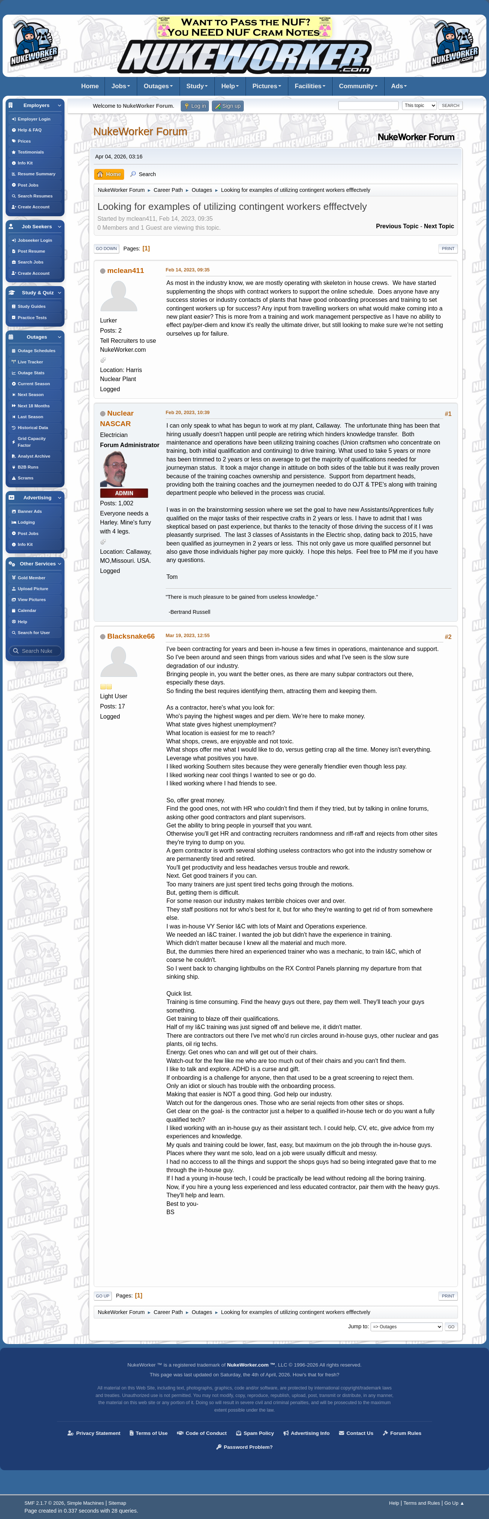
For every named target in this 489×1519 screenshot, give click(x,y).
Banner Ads (26, 511)
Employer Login (31, 119)
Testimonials (27, 152)
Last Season (27, 416)
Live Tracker (27, 362)
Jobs (118, 86)
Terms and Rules (422, 1503)
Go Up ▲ (454, 1503)
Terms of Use (149, 1433)
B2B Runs (25, 467)
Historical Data (29, 427)
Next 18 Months (30, 406)
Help (228, 86)
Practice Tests (29, 317)
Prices (21, 141)
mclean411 (125, 270)
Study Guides (28, 306)
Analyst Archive (31, 456)
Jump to (357, 1326)
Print (448, 248)
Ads (397, 86)
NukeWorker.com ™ (251, 1365)
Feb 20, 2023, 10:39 (188, 412)
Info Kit (22, 163)
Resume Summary (33, 174)
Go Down (106, 248)
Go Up (103, 1296)
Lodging (23, 522)
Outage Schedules (33, 350)
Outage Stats (28, 373)
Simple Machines (85, 1503)
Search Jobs (27, 262)
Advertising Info (307, 1433)
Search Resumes (32, 196)
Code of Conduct (202, 1433)
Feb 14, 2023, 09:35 (188, 270)
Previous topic (397, 226)
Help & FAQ (26, 130)
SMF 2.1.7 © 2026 (44, 1503)
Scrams (22, 478)
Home (90, 86)
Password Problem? (244, 1447)
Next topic (439, 226)
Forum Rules (402, 1433)
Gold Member (28, 578)
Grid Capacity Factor (28, 441)
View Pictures (28, 599)
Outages (156, 86)
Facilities (308, 86)
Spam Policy (255, 1433)
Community (356, 86)
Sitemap (117, 1503)
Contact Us (356, 1433)
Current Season (30, 383)
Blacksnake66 (131, 636)
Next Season (27, 394)
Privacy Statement (94, 1433)
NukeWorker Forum (140, 131)
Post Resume (28, 251)
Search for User (30, 632)
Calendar (23, 610)
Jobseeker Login (31, 240)
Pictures (264, 86)
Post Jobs (25, 185)
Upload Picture (29, 588)
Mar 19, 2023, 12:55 (188, 635)
